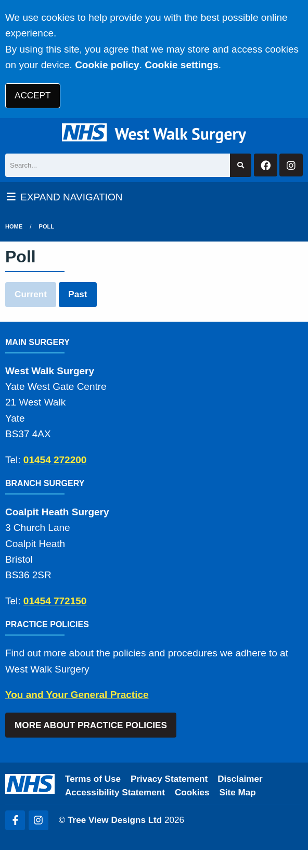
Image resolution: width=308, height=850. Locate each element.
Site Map (237, 792)
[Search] (117, 165)
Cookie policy (107, 64)
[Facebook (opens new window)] (15, 820)
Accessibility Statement (115, 792)
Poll (46, 226)
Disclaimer (239, 779)
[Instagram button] (291, 165)
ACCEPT (32, 95)
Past (77, 294)
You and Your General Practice (77, 694)
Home (13, 226)
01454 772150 (55, 600)
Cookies (192, 792)
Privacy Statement (169, 779)
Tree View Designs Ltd (115, 820)
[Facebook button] (265, 165)
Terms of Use (93, 779)
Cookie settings (181, 64)
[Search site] (240, 165)
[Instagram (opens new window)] (38, 820)
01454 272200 (55, 459)
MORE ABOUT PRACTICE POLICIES (91, 725)
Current (31, 294)
